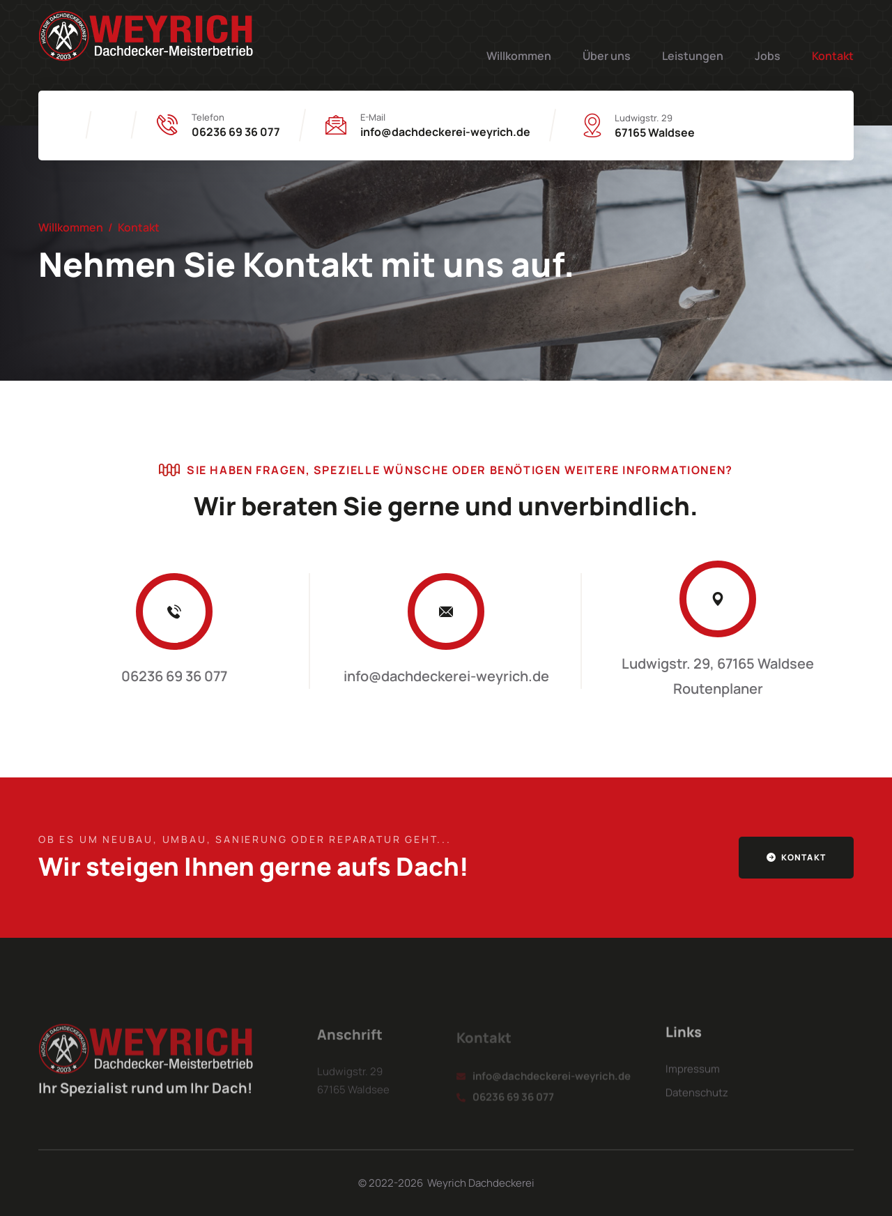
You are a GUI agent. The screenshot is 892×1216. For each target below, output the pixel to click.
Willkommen (518, 55)
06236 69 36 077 (236, 131)
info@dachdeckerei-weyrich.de (445, 131)
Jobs (767, 55)
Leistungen (692, 55)
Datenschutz (697, 1101)
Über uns (607, 55)
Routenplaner (718, 688)
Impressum (693, 1077)
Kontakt (833, 55)
